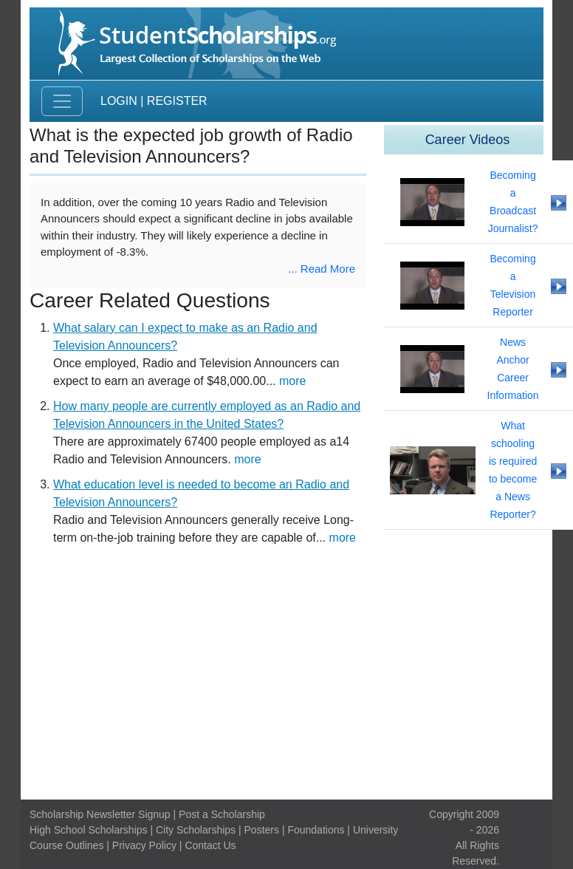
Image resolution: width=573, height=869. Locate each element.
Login (118, 101)
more (292, 381)
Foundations (315, 830)
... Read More (321, 268)
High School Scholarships (89, 830)
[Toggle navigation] (62, 101)
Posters (261, 830)
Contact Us (210, 845)
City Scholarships (196, 830)
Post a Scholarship (222, 814)
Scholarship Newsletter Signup (100, 814)
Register (177, 101)
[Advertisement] (286, 676)
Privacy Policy (144, 845)
